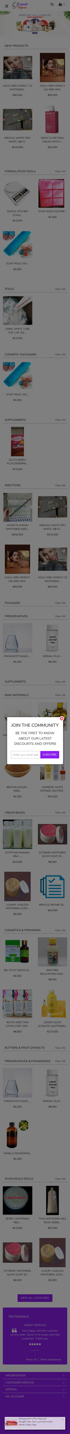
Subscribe (50, 825)
